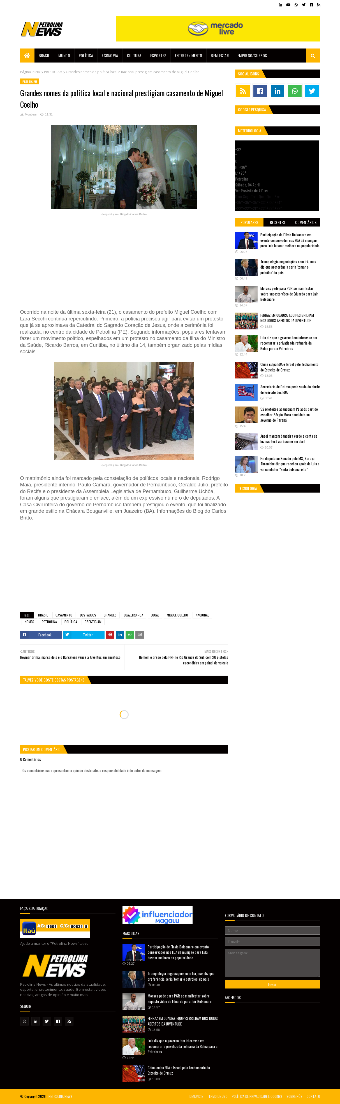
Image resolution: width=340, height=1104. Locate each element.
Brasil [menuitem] (44, 55)
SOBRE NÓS (294, 1096)
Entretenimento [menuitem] (188, 55)
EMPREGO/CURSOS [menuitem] (252, 55)
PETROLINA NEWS (60, 1096)
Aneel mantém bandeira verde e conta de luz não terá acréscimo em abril (288, 438)
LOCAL (155, 615)
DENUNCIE (196, 1096)
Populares (249, 222)
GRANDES (110, 615)
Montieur (31, 114)
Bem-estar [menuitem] (220, 55)
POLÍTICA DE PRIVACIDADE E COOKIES (257, 1096)
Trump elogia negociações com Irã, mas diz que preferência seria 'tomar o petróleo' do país (288, 267)
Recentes (277, 222)
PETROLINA (49, 621)
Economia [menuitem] (110, 55)
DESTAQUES (88, 615)
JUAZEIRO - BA (133, 615)
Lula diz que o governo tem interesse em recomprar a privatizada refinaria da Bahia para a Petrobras (288, 343)
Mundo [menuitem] (64, 55)
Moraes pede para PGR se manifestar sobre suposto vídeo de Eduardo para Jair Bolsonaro (289, 293)
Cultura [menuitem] (134, 55)
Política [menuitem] (86, 55)
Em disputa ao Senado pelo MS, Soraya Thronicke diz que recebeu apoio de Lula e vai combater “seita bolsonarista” (290, 464)
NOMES (29, 621)
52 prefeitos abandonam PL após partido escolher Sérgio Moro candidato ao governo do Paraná (289, 414)
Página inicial (30, 72)
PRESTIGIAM (53, 72)
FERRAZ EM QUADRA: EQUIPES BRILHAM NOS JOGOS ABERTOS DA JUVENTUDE (287, 318)
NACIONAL (202, 615)
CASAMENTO (63, 615)
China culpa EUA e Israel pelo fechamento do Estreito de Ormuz (289, 367)
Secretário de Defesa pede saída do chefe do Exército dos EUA (290, 389)
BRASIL (43, 615)
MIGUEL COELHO (177, 615)
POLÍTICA (70, 621)
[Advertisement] (124, 263)
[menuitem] (27, 55)
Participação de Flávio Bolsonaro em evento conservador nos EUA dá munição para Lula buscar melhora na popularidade (290, 240)
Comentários (305, 222)
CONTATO (313, 1096)
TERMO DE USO (217, 1096)
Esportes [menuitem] (158, 55)
